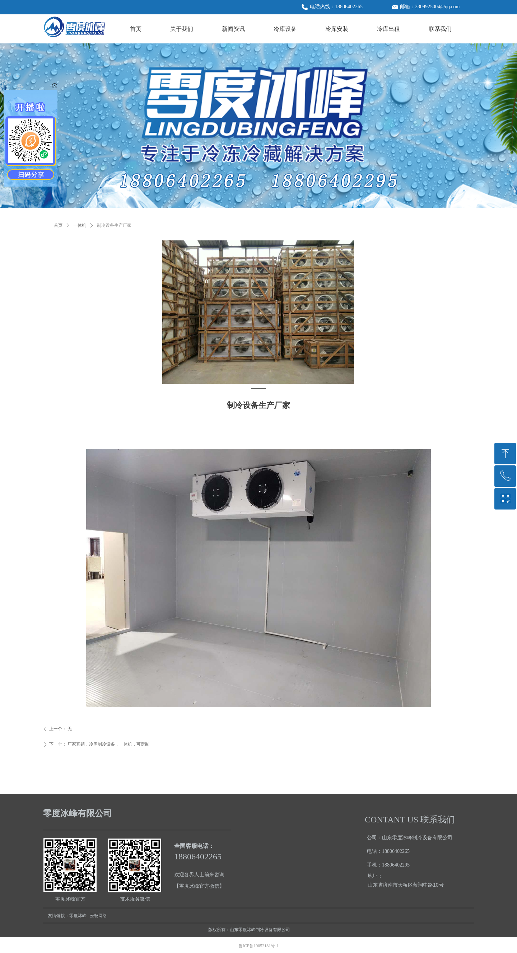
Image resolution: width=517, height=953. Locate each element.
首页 (58, 225)
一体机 (79, 225)
